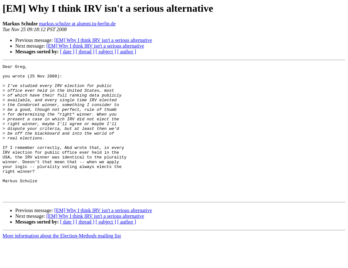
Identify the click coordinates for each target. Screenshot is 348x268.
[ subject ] (106, 51)
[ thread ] (85, 51)
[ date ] (67, 51)
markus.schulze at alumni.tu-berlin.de (77, 23)
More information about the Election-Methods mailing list (62, 262)
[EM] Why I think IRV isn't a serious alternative (103, 40)
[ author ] (126, 51)
